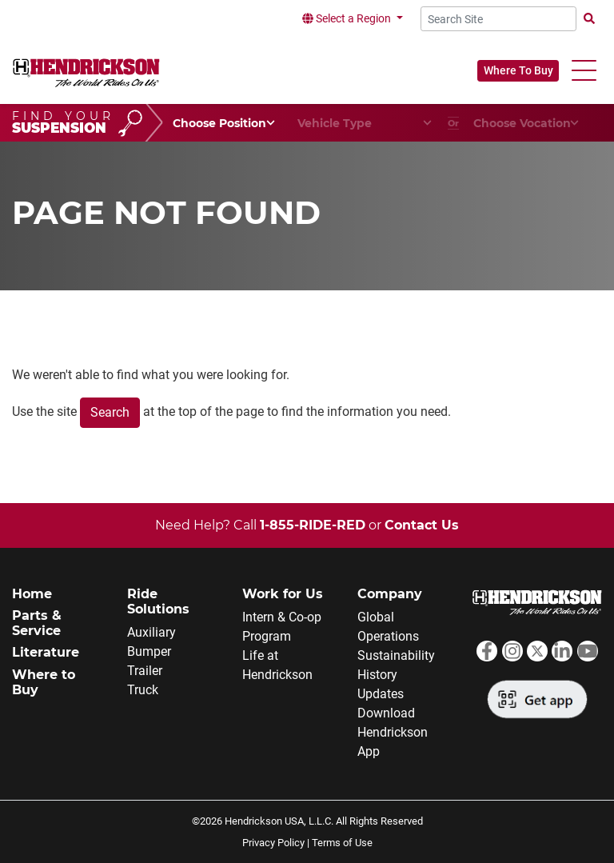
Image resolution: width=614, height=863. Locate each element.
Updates (380, 693)
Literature (45, 652)
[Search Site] (498, 18)
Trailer (144, 670)
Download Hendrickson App (392, 732)
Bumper (149, 651)
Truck (142, 689)
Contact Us (422, 525)
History (377, 674)
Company (389, 593)
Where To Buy (518, 70)
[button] (584, 70)
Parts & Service (37, 623)
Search (110, 412)
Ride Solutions (158, 601)
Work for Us (282, 593)
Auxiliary (151, 632)
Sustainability (396, 655)
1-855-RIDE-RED (312, 525)
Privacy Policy (273, 843)
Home (32, 593)
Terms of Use (342, 843)
